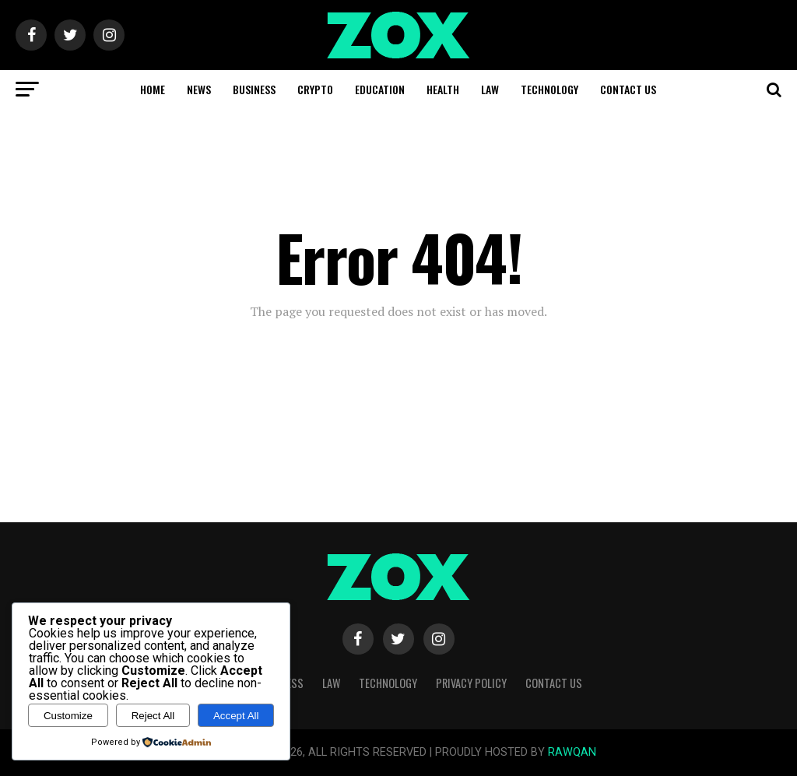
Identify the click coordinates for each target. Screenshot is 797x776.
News (199, 89)
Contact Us (628, 89)
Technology (549, 89)
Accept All (236, 716)
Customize (68, 716)
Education (380, 89)
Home (152, 89)
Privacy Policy (471, 683)
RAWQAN (572, 752)
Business (254, 89)
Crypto (315, 89)
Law (490, 89)
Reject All (153, 716)
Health (443, 89)
